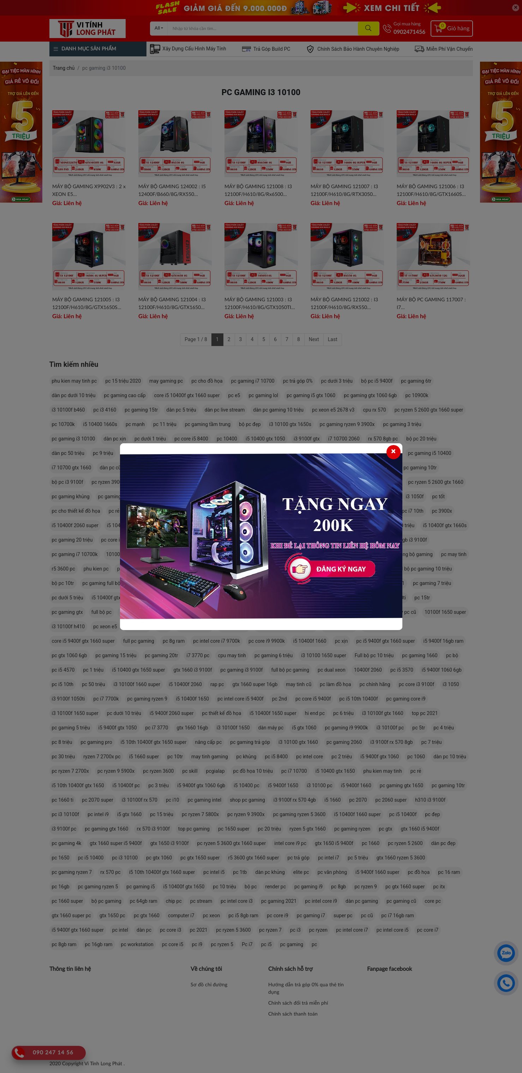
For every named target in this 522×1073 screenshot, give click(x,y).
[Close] (393, 452)
